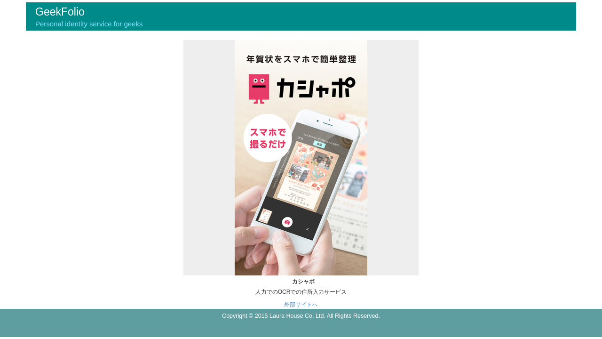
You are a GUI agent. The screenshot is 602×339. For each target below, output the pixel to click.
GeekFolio (60, 12)
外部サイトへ (301, 304)
